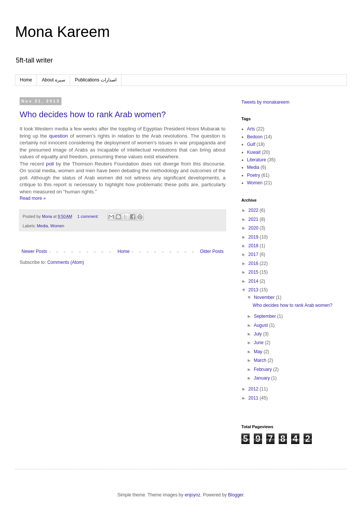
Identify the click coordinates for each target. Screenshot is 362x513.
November (265, 297)
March (261, 360)
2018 (254, 245)
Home (26, 80)
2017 (254, 254)
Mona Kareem (62, 31)
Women (57, 226)
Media (42, 226)
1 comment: (88, 216)
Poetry (253, 175)
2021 (254, 219)
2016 (254, 263)
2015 (254, 272)
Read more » (33, 198)
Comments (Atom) (65, 262)
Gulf (251, 144)
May (259, 351)
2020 (254, 228)
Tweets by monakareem (265, 102)
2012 (254, 389)
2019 (254, 237)
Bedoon (254, 136)
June (259, 342)
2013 (254, 289)
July (258, 334)
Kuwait (254, 152)
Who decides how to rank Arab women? (93, 114)
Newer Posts (34, 251)
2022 (254, 210)
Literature (256, 159)
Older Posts (212, 251)
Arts (251, 129)
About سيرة (53, 80)
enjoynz (192, 495)
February (263, 369)
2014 (254, 281)
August (261, 325)
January (262, 378)
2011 (254, 398)
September (265, 316)
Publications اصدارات (96, 80)
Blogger (236, 495)
